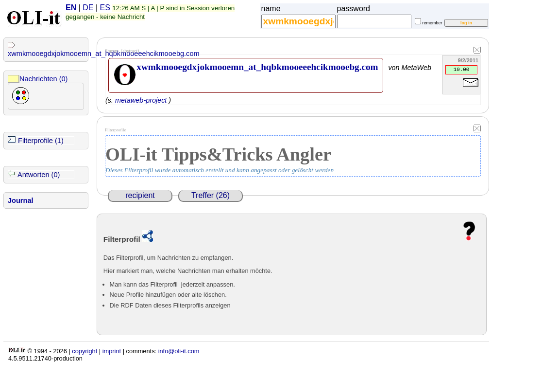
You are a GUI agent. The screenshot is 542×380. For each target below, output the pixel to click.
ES (105, 7)
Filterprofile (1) (41, 141)
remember (432, 22)
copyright (84, 351)
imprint (111, 351)
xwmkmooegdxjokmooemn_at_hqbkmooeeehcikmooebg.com (104, 53)
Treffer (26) (210, 195)
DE (88, 7)
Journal (21, 200)
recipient (139, 195)
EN (71, 7)
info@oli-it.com (179, 351)
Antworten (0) (38, 175)
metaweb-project (141, 100)
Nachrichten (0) (43, 79)
